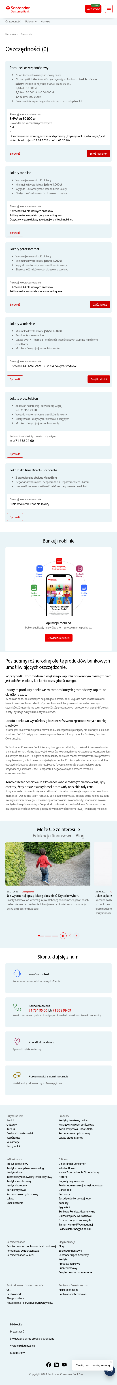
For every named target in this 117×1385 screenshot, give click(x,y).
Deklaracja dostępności (20, 1133)
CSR (9, 1289)
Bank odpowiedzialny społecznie (25, 1285)
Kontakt (45, 21)
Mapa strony (17, 1352)
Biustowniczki (14, 1294)
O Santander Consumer (72, 1163)
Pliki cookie (16, 1324)
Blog (80, 835)
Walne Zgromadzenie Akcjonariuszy (79, 1172)
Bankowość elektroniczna (73, 1285)
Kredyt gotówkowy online (73, 1120)
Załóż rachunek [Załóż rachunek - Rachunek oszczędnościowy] (98, 153)
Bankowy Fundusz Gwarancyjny (77, 1211)
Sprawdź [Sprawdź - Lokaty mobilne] (15, 232)
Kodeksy (63, 1203)
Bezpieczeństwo (16, 1242)
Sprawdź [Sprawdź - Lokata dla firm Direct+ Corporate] (15, 517)
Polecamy (31, 21)
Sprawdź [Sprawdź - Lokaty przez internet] (15, 304)
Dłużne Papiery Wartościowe (75, 1216)
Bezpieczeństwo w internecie (75, 1272)
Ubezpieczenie (15, 1203)
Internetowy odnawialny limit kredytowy (29, 1176)
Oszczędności (13, 21)
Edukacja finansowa (53, 835)
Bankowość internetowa (72, 1294)
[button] (63, 935)
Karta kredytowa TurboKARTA (76, 1129)
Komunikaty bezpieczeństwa (23, 1250)
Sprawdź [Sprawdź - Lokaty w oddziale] (15, 379)
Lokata (10, 1198)
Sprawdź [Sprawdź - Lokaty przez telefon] (15, 454)
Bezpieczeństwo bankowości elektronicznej (31, 1246)
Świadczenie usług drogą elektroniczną (32, 1338)
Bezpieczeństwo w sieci (20, 1255)
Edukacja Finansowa (70, 1250)
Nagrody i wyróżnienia (71, 1181)
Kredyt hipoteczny (17, 1185)
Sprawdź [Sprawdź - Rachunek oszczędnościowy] (15, 153)
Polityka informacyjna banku (75, 1229)
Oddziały (12, 1124)
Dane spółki (65, 1190)
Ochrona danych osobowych (75, 1220)
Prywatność (17, 1331)
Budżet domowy (68, 1268)
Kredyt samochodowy (19, 1181)
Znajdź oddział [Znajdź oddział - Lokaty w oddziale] (99, 379)
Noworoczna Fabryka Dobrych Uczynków (30, 1302)
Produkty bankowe (69, 1263)
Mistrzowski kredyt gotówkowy (76, 1124)
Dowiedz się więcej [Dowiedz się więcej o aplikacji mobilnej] (58, 638)
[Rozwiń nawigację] (109, 9)
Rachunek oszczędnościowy (74, 1133)
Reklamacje (13, 1142)
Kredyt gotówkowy (17, 1163)
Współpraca (13, 1137)
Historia (63, 1176)
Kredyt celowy (14, 1172)
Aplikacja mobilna (68, 1289)
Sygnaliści (64, 1207)
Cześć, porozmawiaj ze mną (93, 1365)
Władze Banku (67, 1168)
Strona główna (11, 33)
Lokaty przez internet (71, 1137)
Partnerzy (64, 1194)
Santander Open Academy (74, 1255)
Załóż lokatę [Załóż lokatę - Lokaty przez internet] (100, 304)
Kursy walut (13, 1146)
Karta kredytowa (16, 1190)
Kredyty (63, 1259)
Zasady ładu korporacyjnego (75, 1198)
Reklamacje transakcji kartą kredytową (81, 1185)
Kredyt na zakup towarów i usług (25, 1168)
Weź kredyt (93, 9)
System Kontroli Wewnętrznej (76, 1224)
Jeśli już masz (14, 1159)
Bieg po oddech (15, 1298)
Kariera (11, 1129)
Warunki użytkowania (22, 1345)
